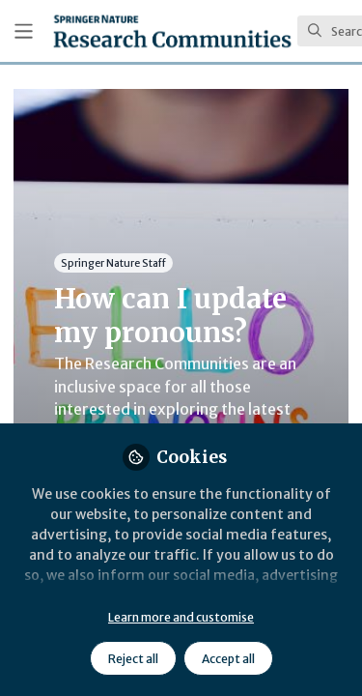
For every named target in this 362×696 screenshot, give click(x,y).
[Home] (172, 31)
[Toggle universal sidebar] (23, 31)
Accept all (228, 659)
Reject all (133, 659)
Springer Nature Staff (113, 262)
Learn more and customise (181, 617)
